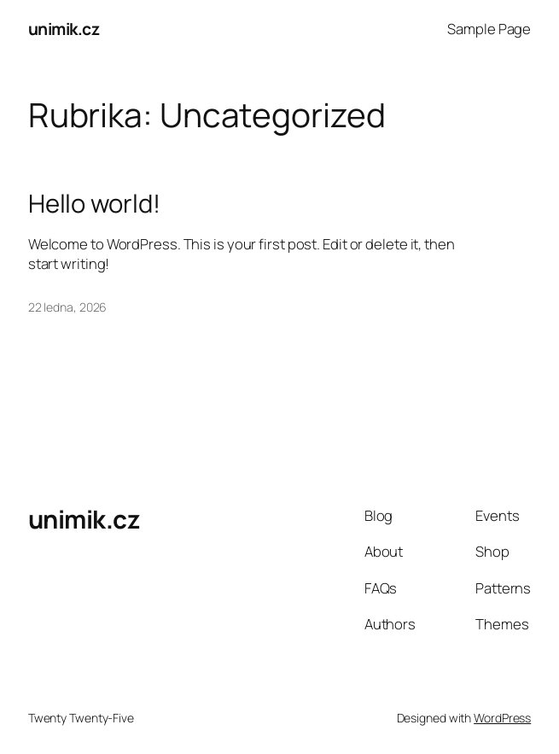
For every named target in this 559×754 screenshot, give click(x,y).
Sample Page (489, 28)
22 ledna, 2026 (68, 307)
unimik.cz (64, 28)
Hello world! (94, 204)
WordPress (502, 718)
